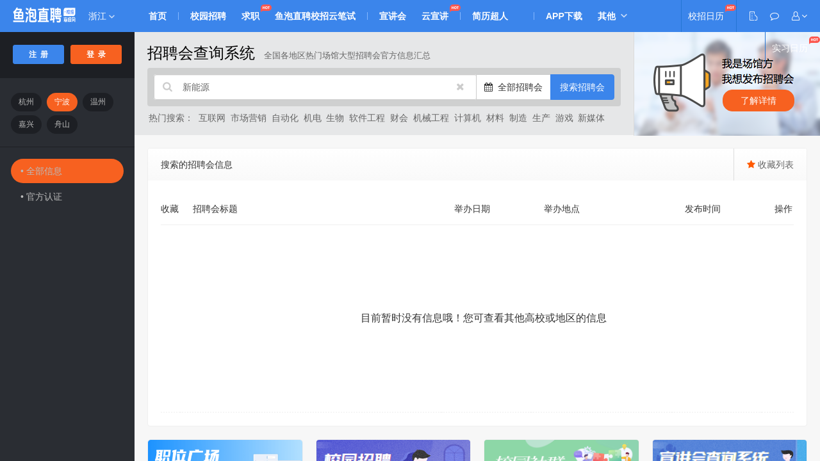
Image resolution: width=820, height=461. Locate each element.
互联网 (212, 118)
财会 (399, 118)
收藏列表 (770, 164)
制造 (518, 118)
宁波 (62, 101)
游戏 (564, 118)
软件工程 (367, 118)
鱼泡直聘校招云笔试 (315, 16)
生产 (541, 118)
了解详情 (758, 100)
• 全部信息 (41, 171)
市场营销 (248, 118)
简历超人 (490, 16)
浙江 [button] (101, 16)
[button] (799, 16)
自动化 (285, 118)
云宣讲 (435, 16)
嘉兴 (26, 124)
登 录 (96, 54)
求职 (250, 16)
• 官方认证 (41, 196)
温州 (98, 101)
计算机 (467, 118)
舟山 (62, 124)
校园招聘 (208, 16)
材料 (495, 118)
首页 (158, 16)
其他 (607, 16)
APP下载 (564, 16)
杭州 (26, 101)
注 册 (39, 54)
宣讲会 (392, 16)
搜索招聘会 (582, 87)
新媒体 (591, 118)
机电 (313, 118)
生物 (335, 118)
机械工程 (431, 118)
